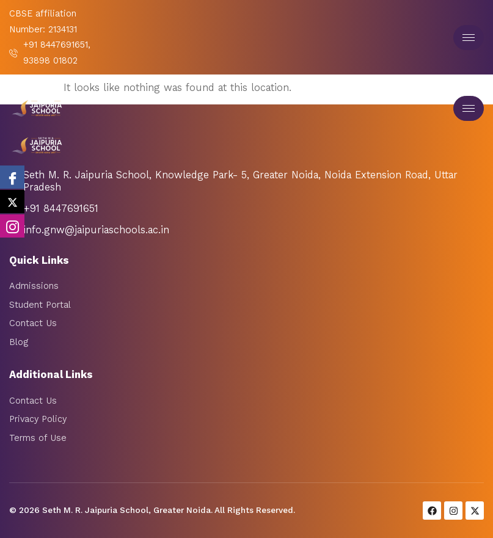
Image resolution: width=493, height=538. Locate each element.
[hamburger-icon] (468, 37)
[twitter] (12, 201)
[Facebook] (12, 177)
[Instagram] (12, 226)
